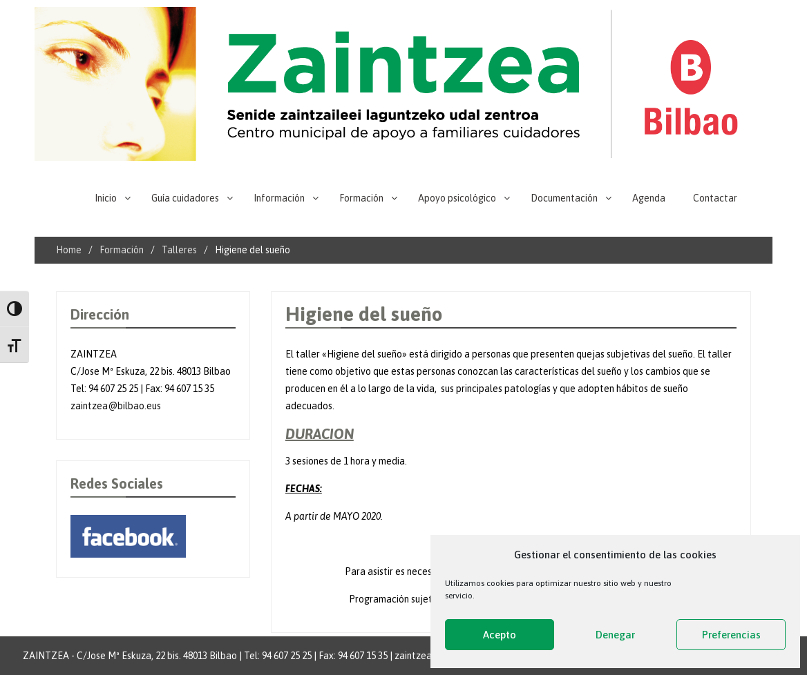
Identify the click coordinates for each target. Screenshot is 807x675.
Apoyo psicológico (457, 198)
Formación (361, 198)
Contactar (715, 198)
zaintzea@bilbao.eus (115, 405)
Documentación (564, 198)
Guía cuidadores (185, 198)
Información (279, 198)
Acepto (499, 634)
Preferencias (731, 634)
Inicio (106, 198)
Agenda (648, 198)
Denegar (615, 634)
